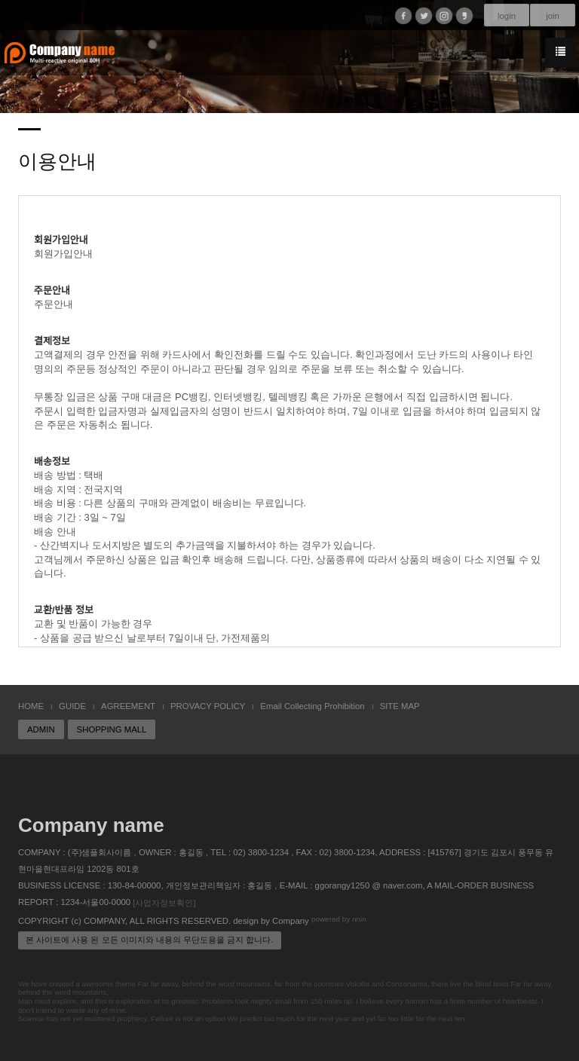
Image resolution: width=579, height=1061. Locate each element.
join (552, 15)
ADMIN (41, 729)
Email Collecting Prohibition (312, 706)
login (507, 15)
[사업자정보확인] (164, 902)
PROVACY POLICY (207, 706)
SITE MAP (400, 706)
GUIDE (72, 706)
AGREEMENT (128, 706)
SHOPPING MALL (112, 729)
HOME (31, 706)
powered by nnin (338, 919)
